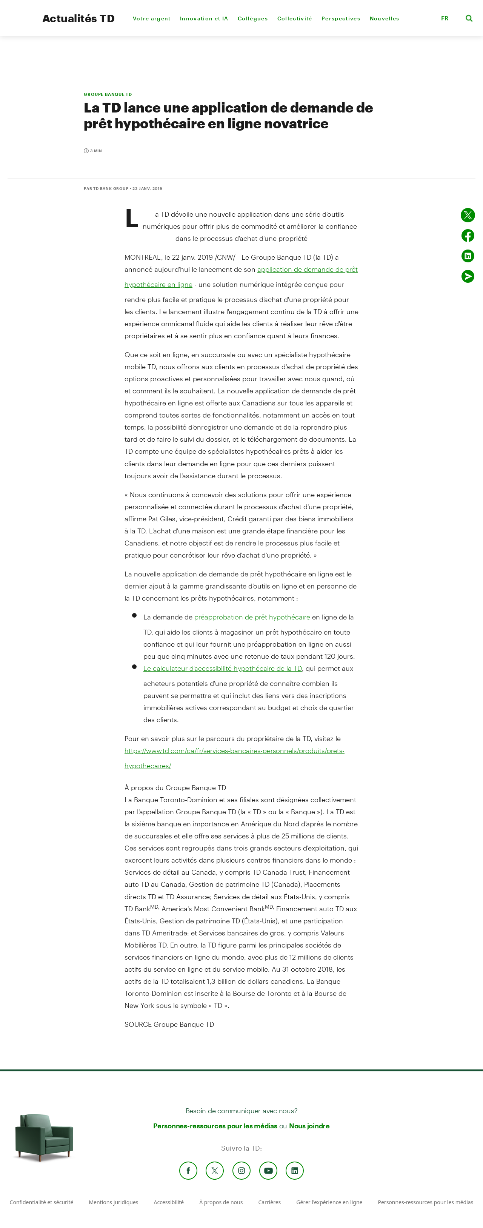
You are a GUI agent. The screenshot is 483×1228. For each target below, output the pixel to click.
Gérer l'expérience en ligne (329, 1202)
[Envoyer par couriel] (468, 276)
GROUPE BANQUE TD (108, 94)
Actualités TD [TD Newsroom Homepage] (78, 18)
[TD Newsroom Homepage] (19, 24)
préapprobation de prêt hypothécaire (252, 617)
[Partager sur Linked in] (468, 256)
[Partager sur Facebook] (468, 235)
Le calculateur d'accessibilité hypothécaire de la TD (222, 668)
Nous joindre (309, 1126)
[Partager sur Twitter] (468, 215)
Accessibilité (169, 1202)
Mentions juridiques (113, 1202)
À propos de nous (221, 1202)
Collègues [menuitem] (253, 18)
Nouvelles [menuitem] (385, 18)
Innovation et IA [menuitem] (204, 18)
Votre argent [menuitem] (152, 18)
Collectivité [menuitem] (294, 18)
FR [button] (445, 18)
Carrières (269, 1202)
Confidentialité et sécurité (42, 1202)
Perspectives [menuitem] (340, 18)
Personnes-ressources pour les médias (215, 1126)
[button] (425, 18)
